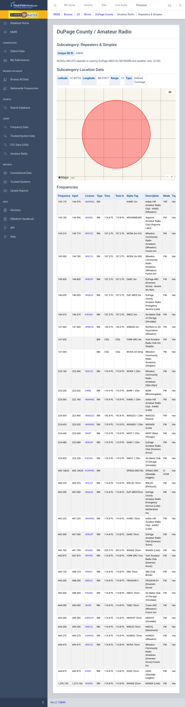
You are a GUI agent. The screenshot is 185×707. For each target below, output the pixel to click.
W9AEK (89, 550)
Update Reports (14, 190)
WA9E (88, 605)
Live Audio (121, 5)
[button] (169, 5)
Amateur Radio (14, 153)
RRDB (56, 14)
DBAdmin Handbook (17, 219)
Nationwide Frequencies (19, 88)
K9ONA (89, 314)
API (7, 228)
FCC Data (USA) (14, 144)
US (78, 14)
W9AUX (89, 295)
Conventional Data (16, 173)
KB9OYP (89, 617)
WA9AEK (89, 424)
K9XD (88, 671)
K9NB (88, 390)
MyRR (8, 32)
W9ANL (89, 217)
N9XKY (88, 571)
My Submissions (14, 60)
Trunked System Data (17, 136)
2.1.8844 (60, 702)
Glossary (10, 210)
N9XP (88, 433)
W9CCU (89, 233)
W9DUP (89, 279)
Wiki (104, 5)
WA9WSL (90, 201)
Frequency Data (14, 127)
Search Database (15, 107)
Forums (88, 5)
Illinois (87, 14)
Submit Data (12, 51)
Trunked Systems (15, 182)
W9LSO (89, 483)
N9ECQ (89, 626)
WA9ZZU (89, 415)
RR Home (69, 5)
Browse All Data (14, 79)
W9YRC (89, 555)
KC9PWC (90, 470)
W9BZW (89, 327)
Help (8, 236)
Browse (68, 14)
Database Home (14, 23)
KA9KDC (89, 635)
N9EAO (89, 580)
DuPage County (104, 14)
